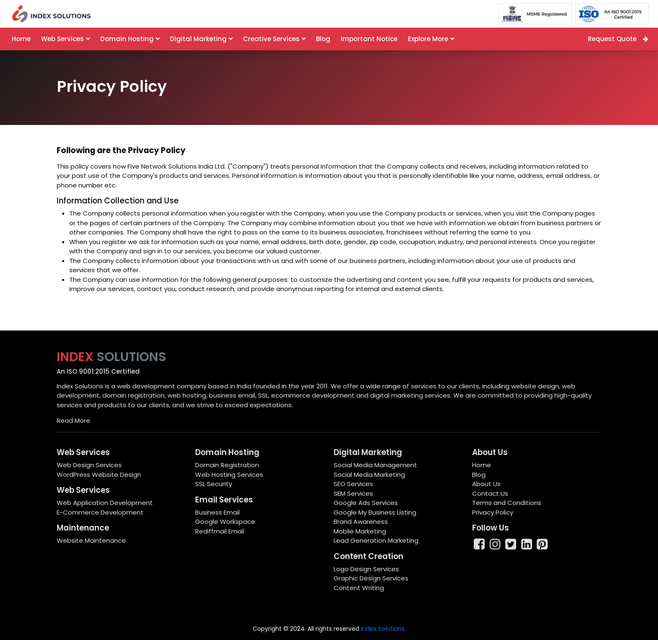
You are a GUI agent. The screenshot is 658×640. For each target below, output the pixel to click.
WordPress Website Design (99, 474)
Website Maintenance (91, 540)
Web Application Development (105, 502)
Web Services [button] (62, 38)
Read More (73, 420)
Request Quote (618, 38)
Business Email (217, 512)
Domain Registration (227, 464)
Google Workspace (225, 521)
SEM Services (353, 493)
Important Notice (369, 38)
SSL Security (213, 483)
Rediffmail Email (219, 531)
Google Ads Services (366, 502)
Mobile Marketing (360, 531)
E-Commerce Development (100, 512)
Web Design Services (89, 464)
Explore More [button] (428, 38)
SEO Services (353, 483)
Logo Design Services (366, 569)
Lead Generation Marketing (376, 540)
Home (21, 38)
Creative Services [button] (271, 38)
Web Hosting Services (229, 474)
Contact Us (490, 493)
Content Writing (359, 587)
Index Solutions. (383, 628)
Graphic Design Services (371, 578)
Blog (323, 38)
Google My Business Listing (375, 512)
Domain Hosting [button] (127, 38)
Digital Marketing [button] (198, 38)
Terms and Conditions (506, 502)
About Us (486, 483)
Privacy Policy (492, 512)
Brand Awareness (361, 521)
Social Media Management (375, 464)
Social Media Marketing (369, 474)
